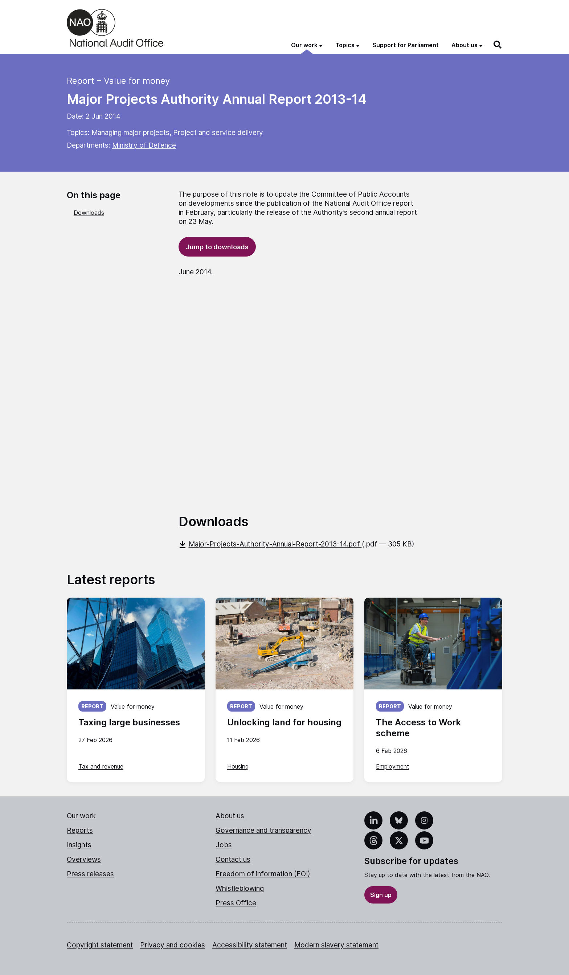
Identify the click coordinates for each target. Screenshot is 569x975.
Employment (392, 766)
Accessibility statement (249, 945)
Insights (79, 845)
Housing (238, 766)
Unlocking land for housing (284, 722)
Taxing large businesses (129, 722)
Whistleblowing (240, 888)
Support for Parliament (405, 45)
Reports (80, 830)
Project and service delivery (218, 132)
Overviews (84, 859)
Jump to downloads (217, 247)
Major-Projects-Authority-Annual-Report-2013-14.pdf (270, 544)
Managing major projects (130, 132)
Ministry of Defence (144, 145)
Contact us (233, 859)
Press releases (90, 874)
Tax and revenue (100, 766)
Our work (81, 816)
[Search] (498, 44)
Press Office (236, 903)
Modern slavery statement (336, 945)
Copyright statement (100, 945)
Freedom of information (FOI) (263, 874)
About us (230, 816)
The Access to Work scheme (418, 727)
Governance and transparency (263, 830)
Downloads (89, 212)
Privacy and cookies (172, 945)
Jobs (224, 845)
